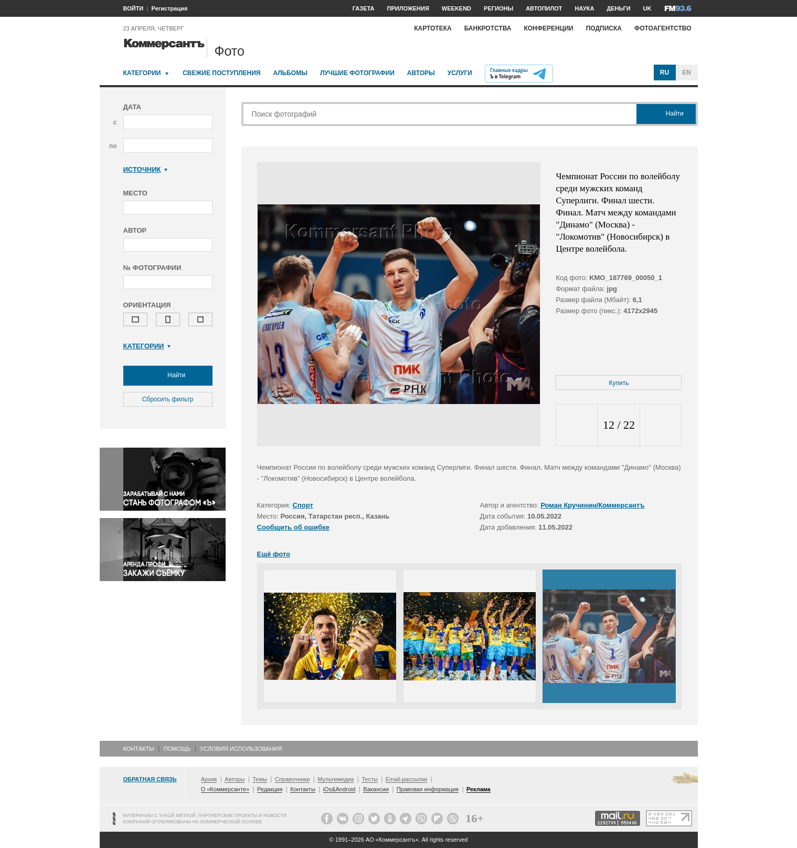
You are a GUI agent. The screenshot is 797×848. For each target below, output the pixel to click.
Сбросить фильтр (168, 399)
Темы (259, 779)
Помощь (177, 749)
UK (647, 8)
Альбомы (290, 73)
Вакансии (376, 789)
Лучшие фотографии (357, 73)
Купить (619, 383)
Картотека (433, 28)
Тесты (370, 779)
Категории (142, 73)
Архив (209, 779)
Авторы (421, 73)
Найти (168, 376)
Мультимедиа (335, 779)
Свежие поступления (221, 73)
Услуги (460, 73)
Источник (145, 169)
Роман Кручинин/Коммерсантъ (592, 505)
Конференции (548, 28)
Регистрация (170, 8)
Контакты (138, 749)
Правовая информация (428, 789)
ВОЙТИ (133, 8)
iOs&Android (339, 789)
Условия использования (241, 749)
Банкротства (488, 28)
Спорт (303, 505)
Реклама (478, 789)
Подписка (604, 28)
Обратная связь (150, 779)
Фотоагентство (663, 28)
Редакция (269, 789)
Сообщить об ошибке (293, 527)
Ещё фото (273, 554)
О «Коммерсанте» (225, 789)
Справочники (292, 779)
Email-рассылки (407, 779)
